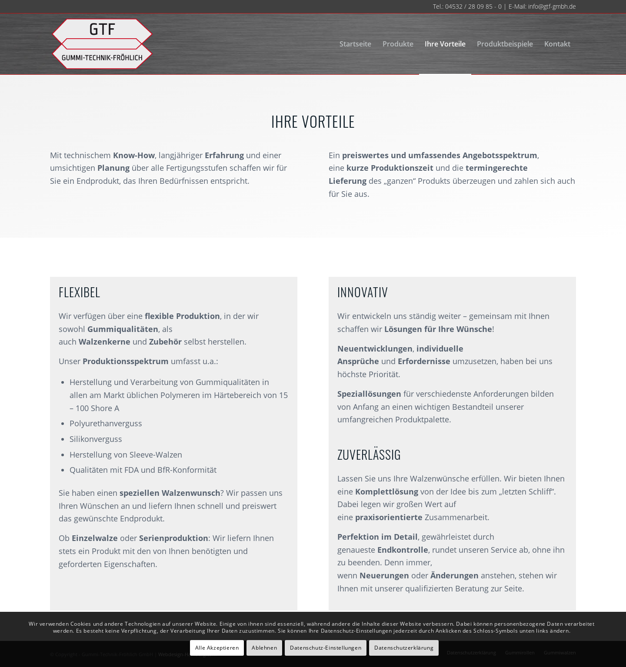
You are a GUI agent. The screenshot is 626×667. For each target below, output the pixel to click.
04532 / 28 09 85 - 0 (473, 6)
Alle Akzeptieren (217, 647)
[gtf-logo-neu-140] (102, 43)
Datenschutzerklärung (403, 647)
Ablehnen (264, 647)
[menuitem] (355, 43)
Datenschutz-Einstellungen (325, 647)
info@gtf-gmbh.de (552, 6)
